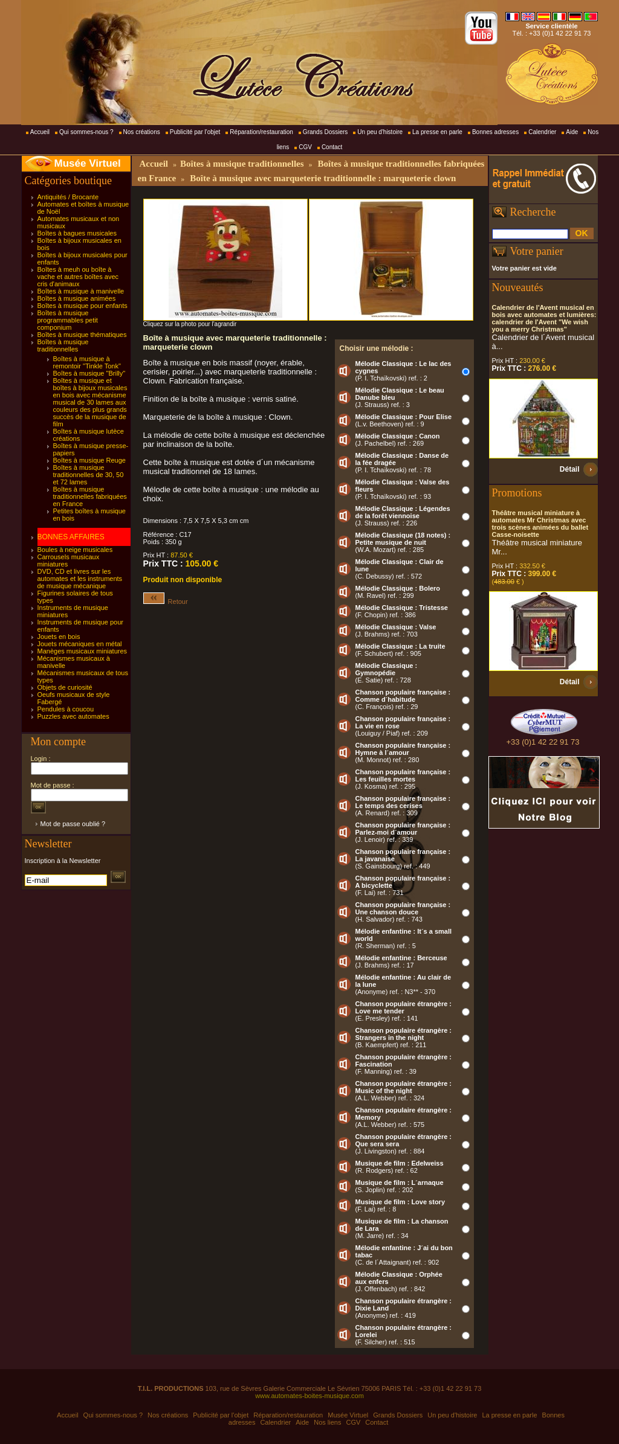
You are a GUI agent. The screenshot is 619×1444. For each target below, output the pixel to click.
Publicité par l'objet (195, 132)
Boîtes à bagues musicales (77, 233)
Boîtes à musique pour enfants (82, 305)
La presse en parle (437, 132)
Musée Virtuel (87, 163)
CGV (305, 147)
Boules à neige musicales (75, 549)
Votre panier (536, 251)
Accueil (40, 132)
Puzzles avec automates (73, 716)
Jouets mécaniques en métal (79, 643)
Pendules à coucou (65, 709)
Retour (165, 601)
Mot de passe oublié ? (73, 823)
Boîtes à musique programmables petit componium (67, 320)
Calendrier (542, 132)
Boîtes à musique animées (76, 298)
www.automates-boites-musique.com (309, 1395)
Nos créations (141, 132)
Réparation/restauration (261, 132)
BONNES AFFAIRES (71, 537)
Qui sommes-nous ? (86, 132)
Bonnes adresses (495, 132)
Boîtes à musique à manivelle (81, 291)
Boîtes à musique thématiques (82, 334)
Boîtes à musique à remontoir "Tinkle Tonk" (87, 362)
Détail (570, 469)
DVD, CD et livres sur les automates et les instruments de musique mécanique (80, 578)
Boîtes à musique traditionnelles (63, 345)
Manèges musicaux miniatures (82, 651)
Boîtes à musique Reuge (89, 460)
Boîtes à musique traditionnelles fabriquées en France (90, 496)
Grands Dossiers (325, 132)
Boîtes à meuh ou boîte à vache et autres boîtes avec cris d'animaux (78, 276)
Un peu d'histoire (380, 132)
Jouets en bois (58, 636)
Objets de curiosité (64, 687)
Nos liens (327, 1422)
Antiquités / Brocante (68, 197)
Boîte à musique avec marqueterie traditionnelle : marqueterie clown (323, 178)
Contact (332, 147)
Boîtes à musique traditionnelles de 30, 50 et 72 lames (88, 475)
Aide (572, 132)
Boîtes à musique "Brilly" (89, 373)
